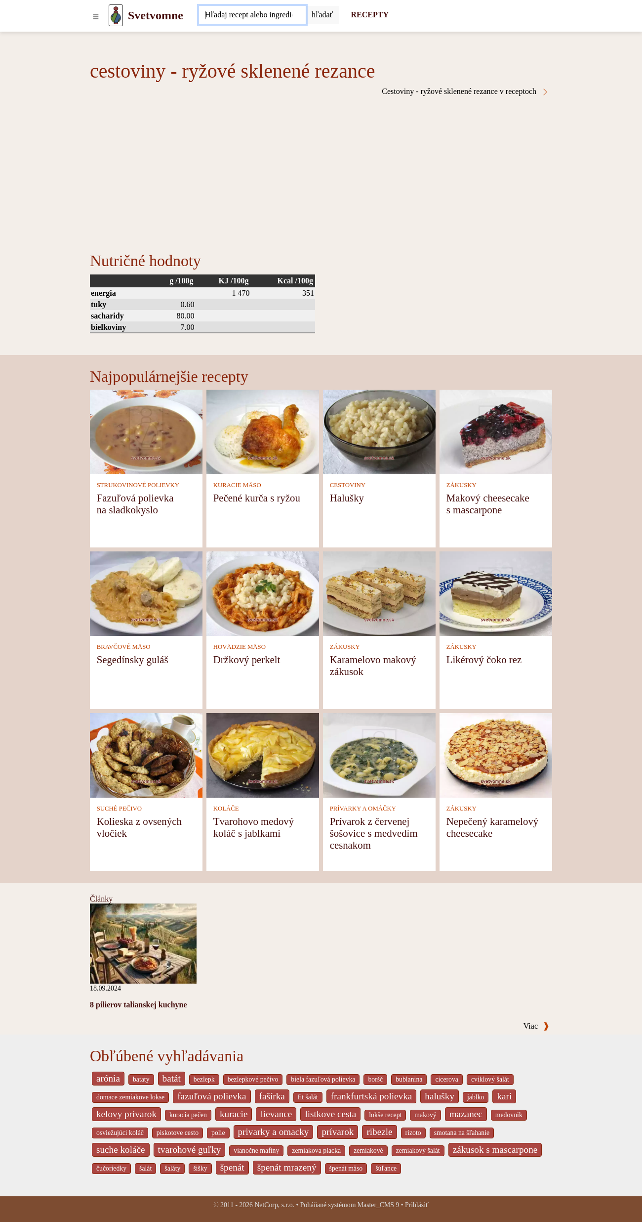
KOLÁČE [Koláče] (226, 808)
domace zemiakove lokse (130, 1097)
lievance (276, 1114)
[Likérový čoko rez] (496, 592)
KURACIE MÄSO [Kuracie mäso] (237, 485)
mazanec (465, 1114)
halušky (439, 1096)
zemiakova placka (316, 1150)
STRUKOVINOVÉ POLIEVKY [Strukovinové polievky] (138, 485)
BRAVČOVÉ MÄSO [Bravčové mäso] (124, 646)
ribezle (379, 1132)
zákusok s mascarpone (495, 1149)
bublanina (409, 1079)
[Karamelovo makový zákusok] (379, 592)
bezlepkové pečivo (253, 1079)
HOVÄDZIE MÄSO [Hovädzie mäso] (239, 646)
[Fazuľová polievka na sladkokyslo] (146, 431)
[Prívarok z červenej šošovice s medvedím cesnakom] (379, 754)
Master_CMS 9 (378, 1205)
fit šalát (308, 1097)
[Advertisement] (321, 170)
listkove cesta (330, 1114)
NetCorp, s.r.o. (274, 1205)
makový (425, 1115)
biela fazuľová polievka (323, 1079)
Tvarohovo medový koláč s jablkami (253, 827)
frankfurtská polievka (371, 1096)
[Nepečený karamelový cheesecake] (496, 754)
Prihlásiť (417, 1205)
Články (101, 899)
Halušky (347, 497)
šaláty (172, 1168)
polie (218, 1132)
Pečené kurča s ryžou (256, 497)
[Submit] (322, 15)
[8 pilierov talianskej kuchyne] (143, 943)
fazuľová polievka (211, 1096)
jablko (475, 1097)
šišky (200, 1168)
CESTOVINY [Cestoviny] (347, 485)
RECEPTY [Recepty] (370, 14)
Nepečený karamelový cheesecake (492, 827)
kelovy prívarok (126, 1114)
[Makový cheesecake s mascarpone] (496, 431)
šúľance (386, 1168)
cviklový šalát (490, 1079)
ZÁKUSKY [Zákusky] (461, 485)
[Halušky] (379, 431)
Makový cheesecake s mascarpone (487, 503)
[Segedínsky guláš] (146, 592)
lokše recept (385, 1115)
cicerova (446, 1079)
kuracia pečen (188, 1115)
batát (171, 1078)
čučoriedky (111, 1168)
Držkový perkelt (247, 659)
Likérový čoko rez (484, 659)
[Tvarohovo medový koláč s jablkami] (262, 754)
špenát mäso (346, 1168)
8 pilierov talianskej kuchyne (138, 1004)
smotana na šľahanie (462, 1132)
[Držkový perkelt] (262, 592)
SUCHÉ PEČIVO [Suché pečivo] (119, 808)
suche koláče (120, 1149)
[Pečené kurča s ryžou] (262, 431)
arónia (108, 1078)
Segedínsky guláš (132, 659)
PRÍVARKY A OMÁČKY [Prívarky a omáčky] (363, 808)
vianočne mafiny (256, 1150)
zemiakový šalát (418, 1150)
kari (504, 1096)
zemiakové (368, 1150)
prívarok (337, 1132)
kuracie (233, 1114)
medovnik (508, 1115)
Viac (536, 1026)
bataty (141, 1079)
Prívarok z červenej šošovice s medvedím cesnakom (374, 833)
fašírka (272, 1096)
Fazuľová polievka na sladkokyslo (135, 503)
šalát (145, 1168)
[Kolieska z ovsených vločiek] (146, 754)
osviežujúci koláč (120, 1132)
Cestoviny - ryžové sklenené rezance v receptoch (465, 91)
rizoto (413, 1132)
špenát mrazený (287, 1167)
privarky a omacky (273, 1132)
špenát (232, 1167)
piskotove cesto (178, 1132)
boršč (375, 1079)
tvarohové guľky (189, 1149)
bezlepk (204, 1079)
